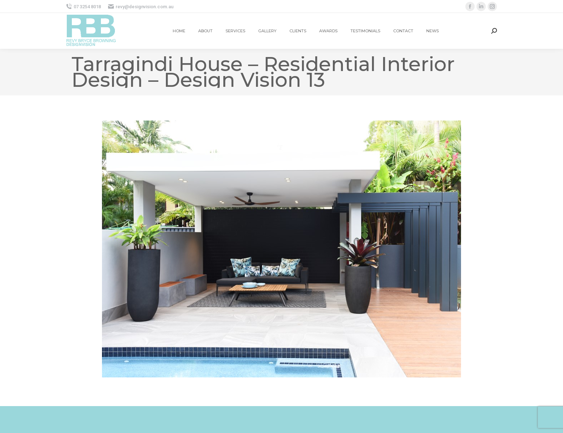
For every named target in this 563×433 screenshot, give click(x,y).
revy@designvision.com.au (140, 6)
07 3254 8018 (83, 6)
